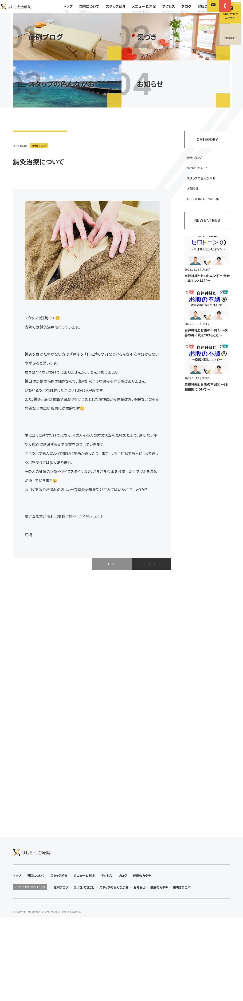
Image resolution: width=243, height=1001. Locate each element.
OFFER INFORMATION (206, 223)
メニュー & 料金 (87, 24)
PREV (152, 588)
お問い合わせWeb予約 (230, 16)
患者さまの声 (182, 971)
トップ (11, 24)
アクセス (111, 24)
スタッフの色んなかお (204, 202)
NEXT (112, 588)
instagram (230, 37)
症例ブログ (39, 169)
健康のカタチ (150, 24)
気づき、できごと (200, 191)
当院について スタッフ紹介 (45, 24)
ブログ (129, 24)
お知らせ (195, 213)
